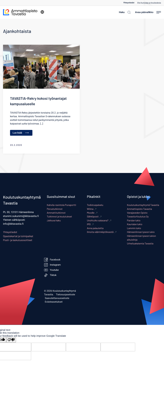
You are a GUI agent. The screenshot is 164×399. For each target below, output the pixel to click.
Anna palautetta (95, 228)
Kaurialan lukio (134, 224)
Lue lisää (21, 132)
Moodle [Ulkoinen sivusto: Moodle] (90, 212)
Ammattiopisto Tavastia (139, 209)
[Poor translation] (11, 340)
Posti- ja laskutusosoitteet (17, 240)
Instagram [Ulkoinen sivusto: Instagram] (52, 265)
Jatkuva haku (54, 220)
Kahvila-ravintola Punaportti (61, 205)
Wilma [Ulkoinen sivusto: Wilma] (90, 209)
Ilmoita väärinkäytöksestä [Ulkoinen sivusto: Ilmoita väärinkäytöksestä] (100, 232)
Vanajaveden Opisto (137, 212)
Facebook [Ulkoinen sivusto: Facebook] (52, 260)
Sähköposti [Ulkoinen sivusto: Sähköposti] (93, 216)
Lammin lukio (134, 228)
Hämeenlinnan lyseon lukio (141, 232)
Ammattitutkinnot (56, 212)
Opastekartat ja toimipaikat (18, 236)
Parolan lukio (133, 220)
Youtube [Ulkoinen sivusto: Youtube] (51, 270)
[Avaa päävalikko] (148, 12)
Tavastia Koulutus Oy (138, 216)
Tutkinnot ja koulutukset (59, 216)
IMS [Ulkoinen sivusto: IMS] (89, 224)
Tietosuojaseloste (65, 294)
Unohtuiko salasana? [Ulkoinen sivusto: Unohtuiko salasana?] (97, 220)
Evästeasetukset (54, 302)
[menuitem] (130, 3)
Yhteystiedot (128, 2)
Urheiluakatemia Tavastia (140, 243)
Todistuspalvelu (95, 205)
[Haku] (124, 12)
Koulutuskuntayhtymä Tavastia (143, 205)
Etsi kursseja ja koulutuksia (149, 3)
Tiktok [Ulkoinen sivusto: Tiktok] (50, 275)
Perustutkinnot (55, 209)
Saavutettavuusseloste (57, 298)
